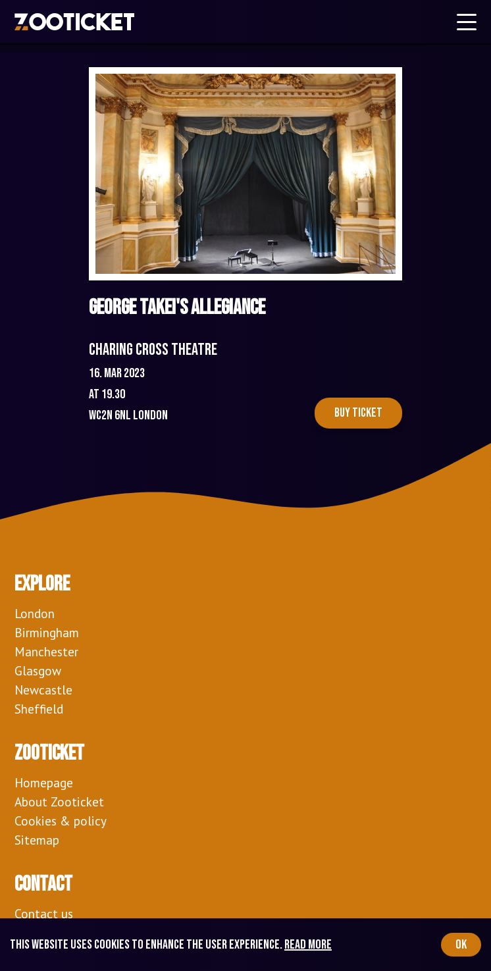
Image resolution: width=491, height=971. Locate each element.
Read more (308, 945)
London (34, 613)
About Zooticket (59, 801)
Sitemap (36, 839)
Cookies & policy (60, 820)
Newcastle (43, 689)
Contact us (43, 913)
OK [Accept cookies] (461, 945)
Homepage (43, 782)
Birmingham (46, 632)
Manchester (46, 651)
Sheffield (38, 708)
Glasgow (37, 670)
